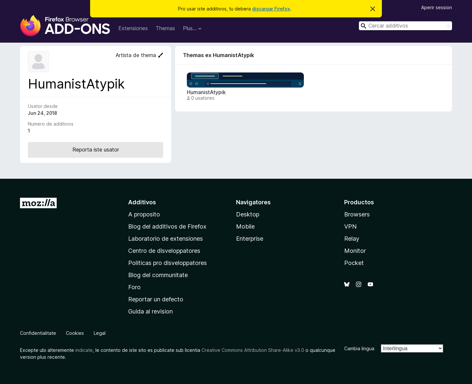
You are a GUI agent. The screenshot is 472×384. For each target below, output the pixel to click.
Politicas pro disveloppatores (167, 262)
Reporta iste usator (95, 149)
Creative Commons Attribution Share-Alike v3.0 (253, 350)
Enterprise (249, 238)
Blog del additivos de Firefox (167, 226)
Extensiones (133, 28)
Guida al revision (150, 311)
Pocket (354, 262)
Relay (351, 238)
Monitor (355, 250)
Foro (134, 287)
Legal (100, 333)
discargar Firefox (271, 8)
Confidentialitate (38, 333)
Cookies (75, 333)
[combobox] (405, 25)
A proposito (144, 214)
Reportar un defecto (155, 299)
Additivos (142, 202)
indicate (84, 350)
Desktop (247, 214)
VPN (350, 226)
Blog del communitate (158, 275)
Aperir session (436, 7)
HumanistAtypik (206, 92)
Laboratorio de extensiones (165, 238)
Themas (165, 28)
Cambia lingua (359, 348)
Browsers (357, 214)
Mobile (245, 226)
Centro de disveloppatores (164, 250)
